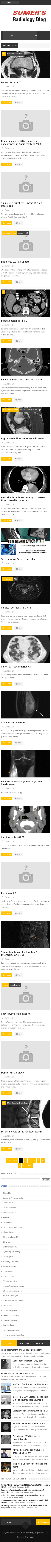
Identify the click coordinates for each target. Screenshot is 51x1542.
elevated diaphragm (10, 1296)
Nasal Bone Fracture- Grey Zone (28, 1361)
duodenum (10, 292)
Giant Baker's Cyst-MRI (13, 722)
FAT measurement (9, 1208)
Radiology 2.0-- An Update (15, 261)
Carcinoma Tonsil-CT (12, 837)
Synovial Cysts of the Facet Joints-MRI (22, 1131)
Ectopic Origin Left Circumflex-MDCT (30, 1411)
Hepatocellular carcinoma (12, 1266)
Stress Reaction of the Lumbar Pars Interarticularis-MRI (21, 953)
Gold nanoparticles (10, 1247)
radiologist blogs (9, 233)
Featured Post (25, 1343)
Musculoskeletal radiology (30, 410)
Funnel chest (7, 1218)
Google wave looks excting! (16, 1013)
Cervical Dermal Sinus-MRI (16, 607)
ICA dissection (8, 1276)
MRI (4, 54)
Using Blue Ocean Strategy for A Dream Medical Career (22, 1495)
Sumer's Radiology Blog (28, 1533)
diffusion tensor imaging (12, 1291)
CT (3, 292)
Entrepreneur (8, 1203)
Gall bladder (7, 1222)
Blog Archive (41, 1343)
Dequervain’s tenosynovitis (13, 1198)
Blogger (30, 1537)
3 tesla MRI (7, 1193)
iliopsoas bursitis (9, 1325)
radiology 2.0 (23, 233)
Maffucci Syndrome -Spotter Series (30, 1384)
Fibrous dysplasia (9, 1213)
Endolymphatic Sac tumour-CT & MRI (21, 379)
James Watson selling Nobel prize (17, 1373)
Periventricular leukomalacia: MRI (29, 1423)
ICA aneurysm (8, 1271)
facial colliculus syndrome (13, 1301)
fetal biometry (8, 1306)
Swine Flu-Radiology (12, 1072)
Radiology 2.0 (8, 893)
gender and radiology (11, 1315)
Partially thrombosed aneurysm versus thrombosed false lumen (23, 499)
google (5, 985)
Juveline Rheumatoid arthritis (13, 1286)
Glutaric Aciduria (9, 1242)
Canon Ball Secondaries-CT (16, 666)
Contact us (43, 1522)
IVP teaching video (10, 1281)
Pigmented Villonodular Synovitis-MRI (22, 438)
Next (29, 1165)
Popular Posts (9, 1343)
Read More (7, 102)
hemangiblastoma (10, 1320)
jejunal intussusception (11, 1330)
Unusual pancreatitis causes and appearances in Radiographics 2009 (21, 143)
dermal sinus (7, 579)
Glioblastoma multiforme (12, 1227)
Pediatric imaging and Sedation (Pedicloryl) (22, 1350)
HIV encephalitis (9, 1257)
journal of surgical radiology (14, 1335)
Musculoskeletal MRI (15, 54)
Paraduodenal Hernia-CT (15, 320)
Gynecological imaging (11, 1252)
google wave (15, 985)
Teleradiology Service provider (18, 559)
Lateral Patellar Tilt (12, 82)
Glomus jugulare (9, 1232)
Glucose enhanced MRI (11, 1237)
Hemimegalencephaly (11, 1262)
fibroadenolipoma (10, 1310)
